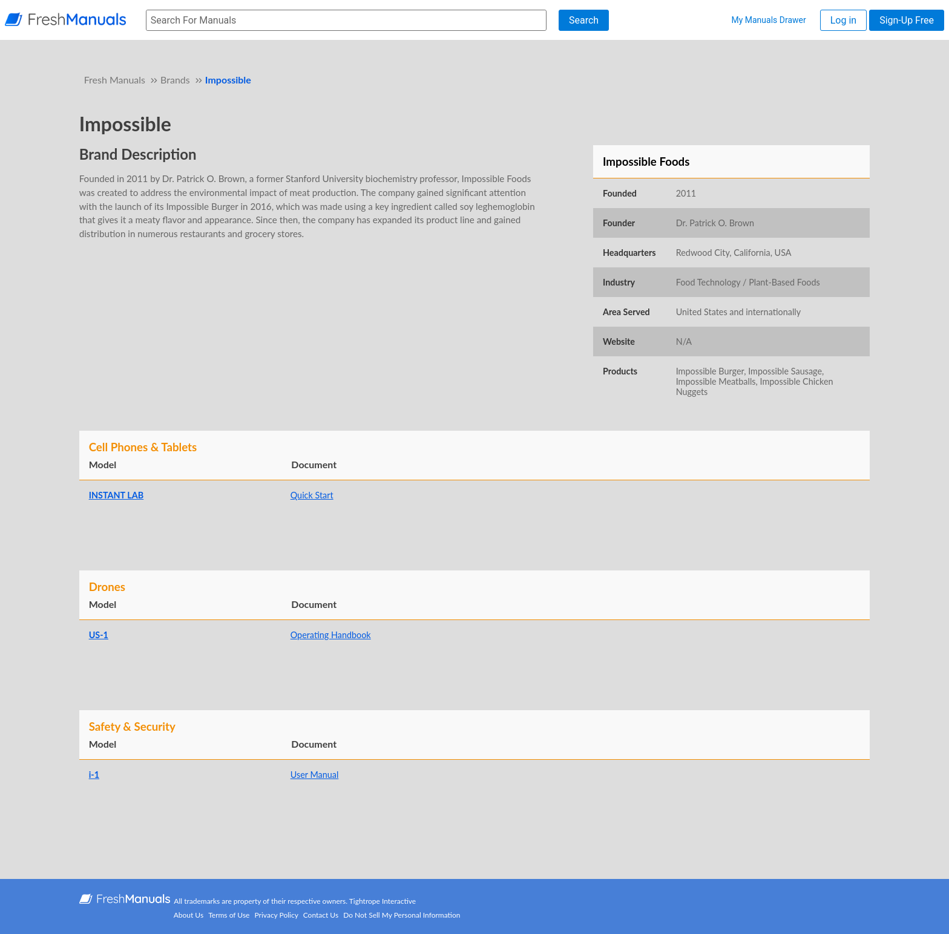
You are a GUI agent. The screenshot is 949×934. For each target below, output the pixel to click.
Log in (843, 20)
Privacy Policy (276, 914)
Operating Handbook (331, 635)
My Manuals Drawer (768, 20)
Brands (175, 79)
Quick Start (312, 495)
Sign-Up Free (906, 20)
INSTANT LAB (116, 495)
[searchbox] (346, 20)
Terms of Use (228, 914)
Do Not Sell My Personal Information (401, 914)
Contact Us (320, 914)
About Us (188, 914)
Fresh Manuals (114, 79)
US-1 (98, 635)
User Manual (315, 774)
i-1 (94, 774)
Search (584, 20)
